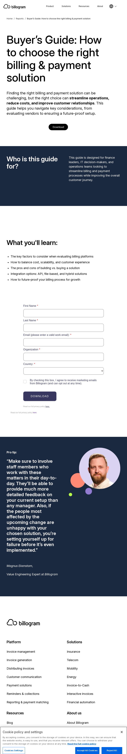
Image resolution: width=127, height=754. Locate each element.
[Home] (14, 6)
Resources (84, 6)
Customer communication (24, 677)
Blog (10, 722)
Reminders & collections (23, 693)
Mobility (72, 668)
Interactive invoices (80, 693)
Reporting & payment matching (28, 702)
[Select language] (113, 6)
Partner (72, 731)
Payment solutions (19, 685)
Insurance (73, 651)
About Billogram (78, 722)
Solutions (66, 6)
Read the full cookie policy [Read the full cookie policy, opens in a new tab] (81, 751)
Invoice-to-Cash (78, 685)
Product (50, 6)
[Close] (121, 740)
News (10, 731)
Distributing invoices (20, 668)
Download (58, 127)
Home (10, 18)
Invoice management (21, 651)
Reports (20, 18)
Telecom (72, 660)
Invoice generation (19, 660)
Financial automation (81, 702)
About (100, 6)
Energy (71, 677)
